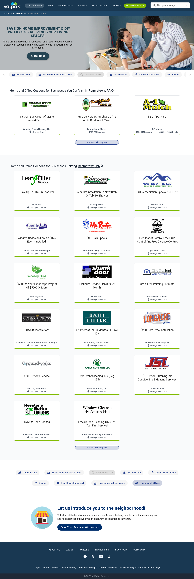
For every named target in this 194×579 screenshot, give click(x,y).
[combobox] (170, 5)
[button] (99, 6)
